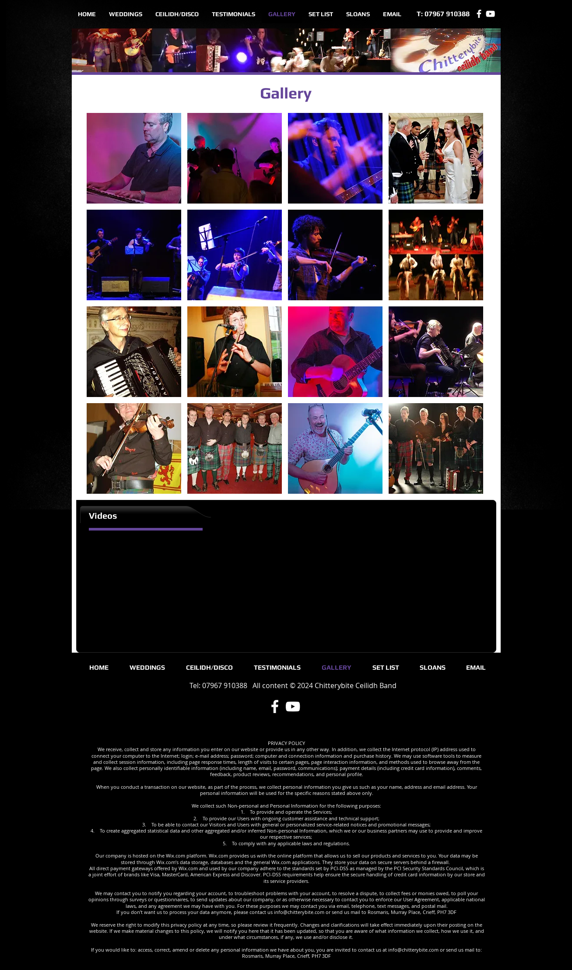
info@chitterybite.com (299, 912)
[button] (134, 158)
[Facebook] (479, 13)
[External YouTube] (129, 587)
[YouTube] (490, 13)
